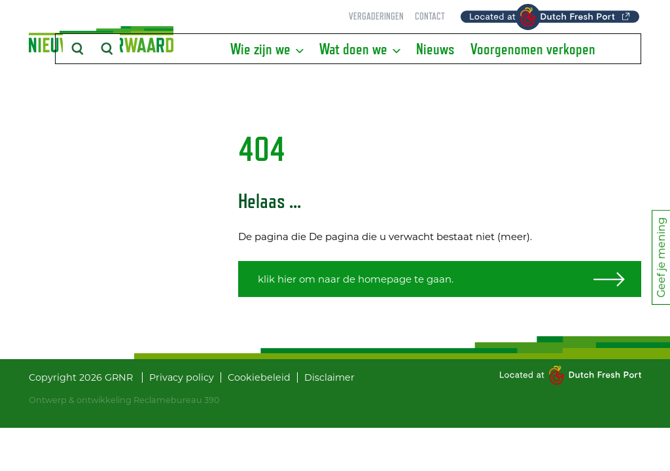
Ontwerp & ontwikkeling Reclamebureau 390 (124, 400)
